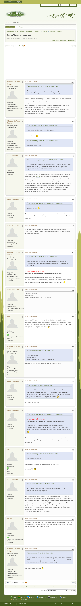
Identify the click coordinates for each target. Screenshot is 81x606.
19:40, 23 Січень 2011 (31, 381)
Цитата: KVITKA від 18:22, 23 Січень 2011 (41, 484)
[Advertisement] (40, 63)
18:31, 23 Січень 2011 (31, 289)
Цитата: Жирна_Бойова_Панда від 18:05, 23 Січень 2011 (45, 203)
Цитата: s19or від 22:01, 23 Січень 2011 (40, 553)
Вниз (7, 46)
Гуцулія (63, 597)
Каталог (15, 599)
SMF (25, 603)
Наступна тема (69, 40)
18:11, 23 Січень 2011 (31, 155)
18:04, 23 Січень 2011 (31, 81)
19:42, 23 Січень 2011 (31, 410)
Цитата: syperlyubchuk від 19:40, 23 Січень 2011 (43, 454)
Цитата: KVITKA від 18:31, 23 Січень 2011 (41, 350)
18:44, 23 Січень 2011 (31, 346)
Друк (73, 46)
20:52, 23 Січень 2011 (31, 479)
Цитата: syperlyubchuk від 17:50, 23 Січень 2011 (43, 140)
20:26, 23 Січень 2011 (31, 449)
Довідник (31, 597)
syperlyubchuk (13, 156)
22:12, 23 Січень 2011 (31, 548)
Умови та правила (66, 603)
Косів (14, 597)
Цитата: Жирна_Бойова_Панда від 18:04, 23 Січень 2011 (45, 160)
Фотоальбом (53, 597)
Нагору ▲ (74, 603)
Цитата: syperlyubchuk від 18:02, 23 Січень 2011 (43, 125)
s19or (9, 316)
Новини (22, 597)
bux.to (38, 177)
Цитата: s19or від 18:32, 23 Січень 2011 (40, 385)
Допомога (57, 603)
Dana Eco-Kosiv (13, 226)
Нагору (8, 582)
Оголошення (41, 597)
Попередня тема (57, 40)
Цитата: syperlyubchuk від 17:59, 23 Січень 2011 (43, 86)
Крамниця (24, 599)
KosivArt (14, 603)
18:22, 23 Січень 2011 (31, 225)
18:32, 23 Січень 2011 (31, 316)
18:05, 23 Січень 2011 (31, 121)
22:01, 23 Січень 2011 (31, 518)
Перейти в (43, 590)
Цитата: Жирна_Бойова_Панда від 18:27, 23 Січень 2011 (45, 414)
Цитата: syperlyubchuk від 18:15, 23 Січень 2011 (43, 256)
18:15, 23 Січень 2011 (31, 199)
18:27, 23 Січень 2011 (31, 252)
